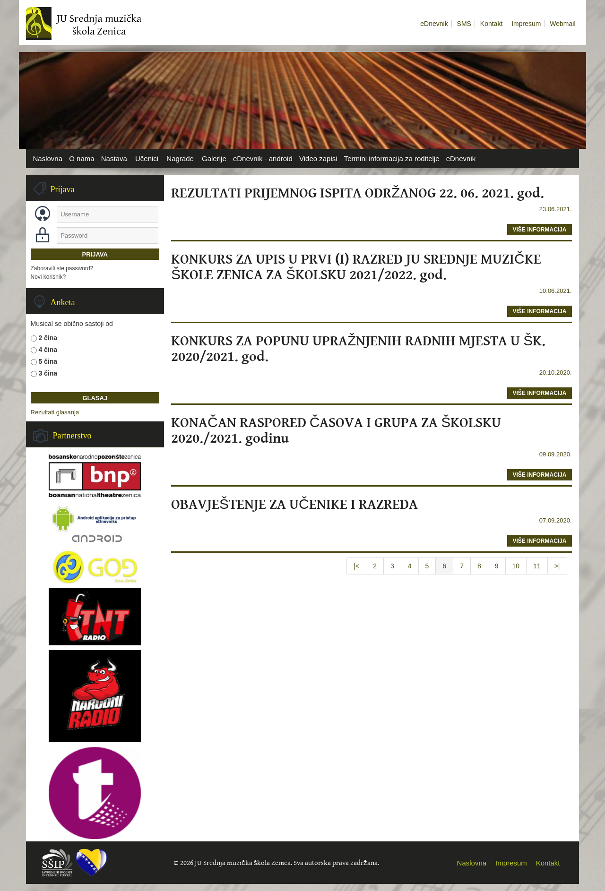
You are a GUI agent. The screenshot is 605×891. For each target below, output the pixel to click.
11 (537, 566)
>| (557, 566)
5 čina (47, 361)
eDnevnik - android (263, 158)
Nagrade (180, 158)
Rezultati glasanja (55, 412)
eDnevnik (434, 23)
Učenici (146, 158)
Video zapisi (318, 158)
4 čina (47, 349)
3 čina (47, 373)
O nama (81, 158)
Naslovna (48, 158)
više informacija (539, 229)
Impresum (526, 23)
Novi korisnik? (48, 277)
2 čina (47, 338)
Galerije (214, 158)
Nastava (114, 158)
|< (356, 566)
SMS (464, 23)
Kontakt (491, 23)
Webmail (562, 23)
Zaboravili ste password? (62, 268)
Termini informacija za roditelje (392, 158)
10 (516, 566)
